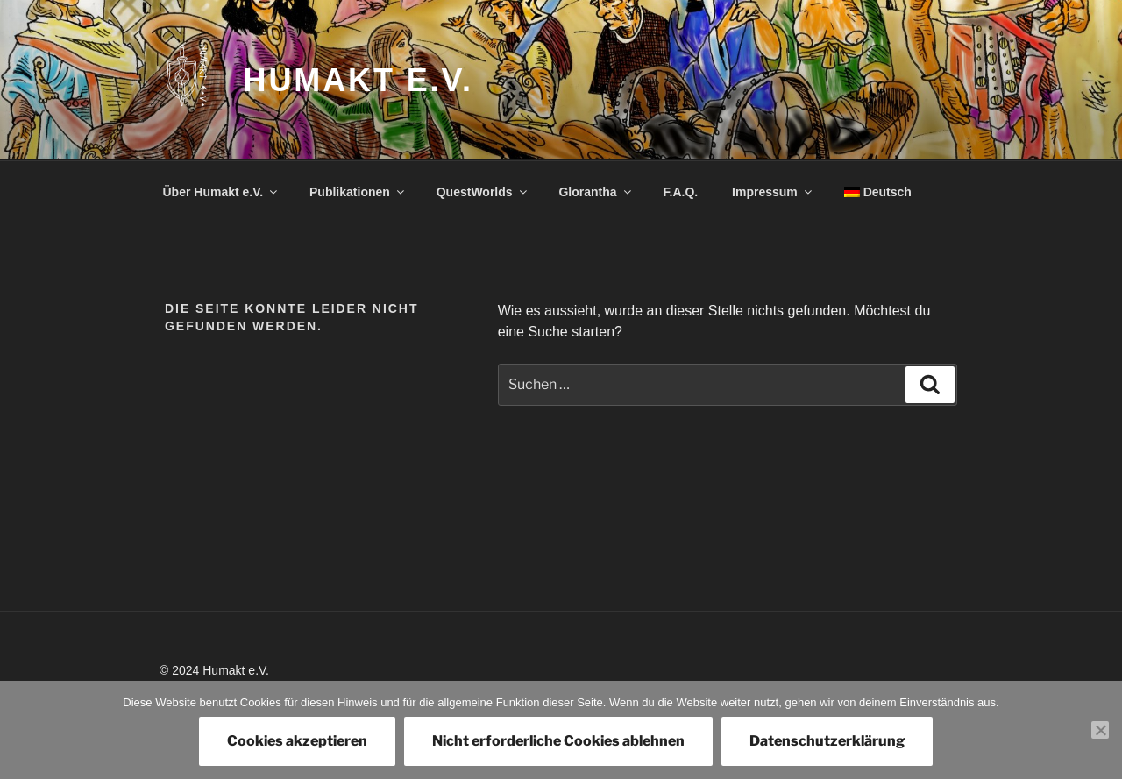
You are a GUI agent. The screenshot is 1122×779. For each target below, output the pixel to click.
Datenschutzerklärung (827, 741)
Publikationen (358, 192)
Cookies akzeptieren (297, 741)
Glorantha (595, 192)
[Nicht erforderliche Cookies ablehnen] (1100, 730)
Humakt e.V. (358, 80)
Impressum (773, 192)
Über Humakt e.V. (221, 192)
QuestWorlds (483, 192)
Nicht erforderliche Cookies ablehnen (558, 741)
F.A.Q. (681, 192)
